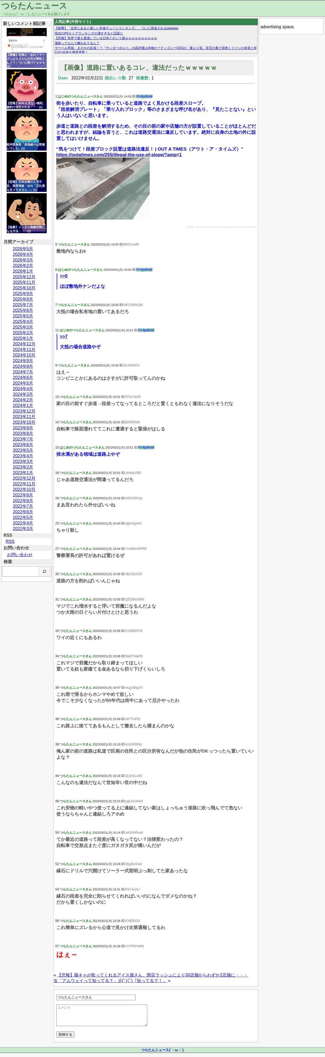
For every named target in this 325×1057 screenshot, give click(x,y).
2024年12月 (24, 344)
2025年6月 (23, 310)
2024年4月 (23, 388)
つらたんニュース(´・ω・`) (162, 1054)
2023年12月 (24, 411)
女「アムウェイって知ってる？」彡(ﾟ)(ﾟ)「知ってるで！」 (110, 980)
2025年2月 (23, 332)
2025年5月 (23, 316)
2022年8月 (23, 500)
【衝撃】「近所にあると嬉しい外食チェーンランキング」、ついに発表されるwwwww (116, 28)
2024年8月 (23, 366)
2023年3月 (23, 461)
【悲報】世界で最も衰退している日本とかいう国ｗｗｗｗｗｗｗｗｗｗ (106, 38)
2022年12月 (24, 478)
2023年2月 (23, 467)
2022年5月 (23, 517)
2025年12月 (24, 277)
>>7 (64, 336)
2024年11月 (24, 349)
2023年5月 (23, 450)
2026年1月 (23, 271)
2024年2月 (23, 400)
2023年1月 (23, 472)
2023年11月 (24, 416)
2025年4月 (23, 321)
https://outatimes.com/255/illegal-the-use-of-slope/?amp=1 (119, 154)
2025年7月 (23, 304)
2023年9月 (23, 428)
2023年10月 (24, 422)
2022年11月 (24, 484)
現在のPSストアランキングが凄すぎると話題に (89, 33)
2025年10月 (24, 288)
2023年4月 (23, 456)
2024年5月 (23, 383)
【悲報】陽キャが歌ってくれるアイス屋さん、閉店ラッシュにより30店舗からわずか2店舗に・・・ (152, 975)
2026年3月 (23, 260)
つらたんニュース (34, 5)
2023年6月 (23, 444)
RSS (10, 541)
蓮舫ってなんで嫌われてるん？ (77, 43)
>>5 (64, 276)
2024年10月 (24, 355)
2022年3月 (23, 528)
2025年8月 (23, 299)
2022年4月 (23, 523)
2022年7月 (23, 506)
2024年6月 (23, 377)
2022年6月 (23, 512)
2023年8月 (23, 433)
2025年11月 (24, 282)
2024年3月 (23, 394)
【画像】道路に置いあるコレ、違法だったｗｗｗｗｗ (139, 67)
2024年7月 (23, 372)
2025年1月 (23, 338)
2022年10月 (24, 489)
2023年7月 (23, 439)
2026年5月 (23, 249)
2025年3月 (23, 327)
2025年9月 (23, 293)
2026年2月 (23, 265)
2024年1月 (23, 405)
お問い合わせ (20, 554)
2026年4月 (23, 254)
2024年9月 (23, 360)
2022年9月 (23, 495)
